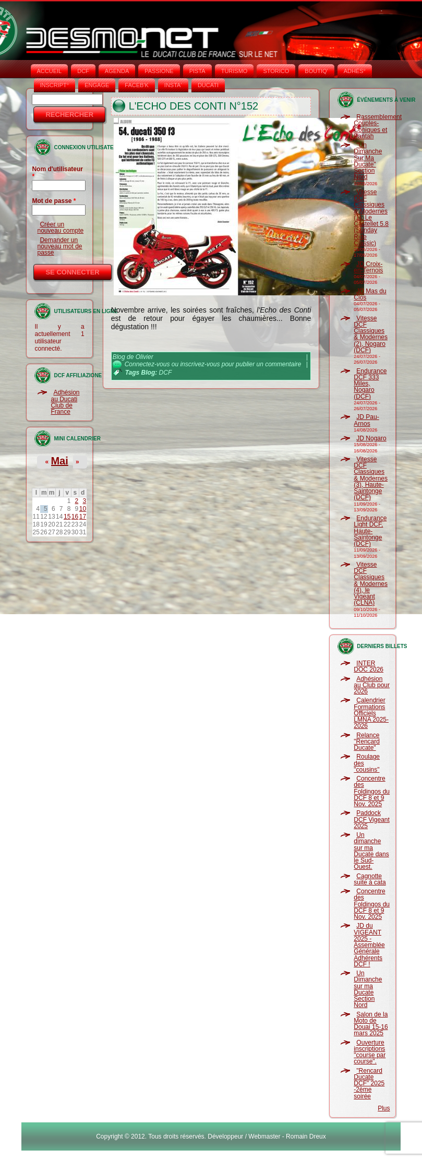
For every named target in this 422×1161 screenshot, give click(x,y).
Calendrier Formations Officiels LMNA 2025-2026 (371, 713)
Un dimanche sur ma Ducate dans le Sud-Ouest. (371, 850)
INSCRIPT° (54, 85)
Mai (59, 460)
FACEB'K (137, 85)
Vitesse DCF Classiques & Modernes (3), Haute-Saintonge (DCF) (371, 478)
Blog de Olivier (133, 357)
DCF (83, 71)
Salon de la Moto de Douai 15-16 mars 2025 (371, 1024)
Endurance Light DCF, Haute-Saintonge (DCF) (370, 530)
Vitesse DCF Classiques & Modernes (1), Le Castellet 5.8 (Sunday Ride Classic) (371, 217)
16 (74, 516)
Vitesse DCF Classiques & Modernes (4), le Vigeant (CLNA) (371, 584)
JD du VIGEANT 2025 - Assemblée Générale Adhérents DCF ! (369, 945)
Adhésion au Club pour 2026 (372, 685)
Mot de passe (54, 201)
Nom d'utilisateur (57, 172)
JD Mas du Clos (370, 294)
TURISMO (234, 71)
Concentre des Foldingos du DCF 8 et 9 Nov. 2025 (372, 791)
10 (82, 508)
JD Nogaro (371, 438)
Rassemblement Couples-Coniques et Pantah (378, 126)
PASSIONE (158, 71)
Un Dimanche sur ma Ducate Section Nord (368, 989)
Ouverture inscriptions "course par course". (369, 1052)
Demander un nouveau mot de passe (59, 246)
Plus (384, 1108)
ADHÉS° (355, 71)
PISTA (197, 71)
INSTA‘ (173, 85)
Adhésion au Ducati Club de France (65, 402)
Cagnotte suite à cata (369, 879)
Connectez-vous (147, 364)
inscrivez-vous (200, 364)
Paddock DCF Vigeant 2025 (371, 819)
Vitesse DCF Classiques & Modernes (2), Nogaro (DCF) (371, 334)
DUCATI (208, 85)
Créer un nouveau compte (60, 227)
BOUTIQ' (316, 71)
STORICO (276, 71)
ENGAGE (97, 85)
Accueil (49, 71)
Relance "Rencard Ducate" (367, 742)
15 (67, 516)
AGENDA (117, 71)
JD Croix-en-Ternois (368, 267)
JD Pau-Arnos (366, 420)
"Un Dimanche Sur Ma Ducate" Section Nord (368, 161)
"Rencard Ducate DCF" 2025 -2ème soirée (369, 1083)
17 (82, 516)
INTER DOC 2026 (368, 666)
